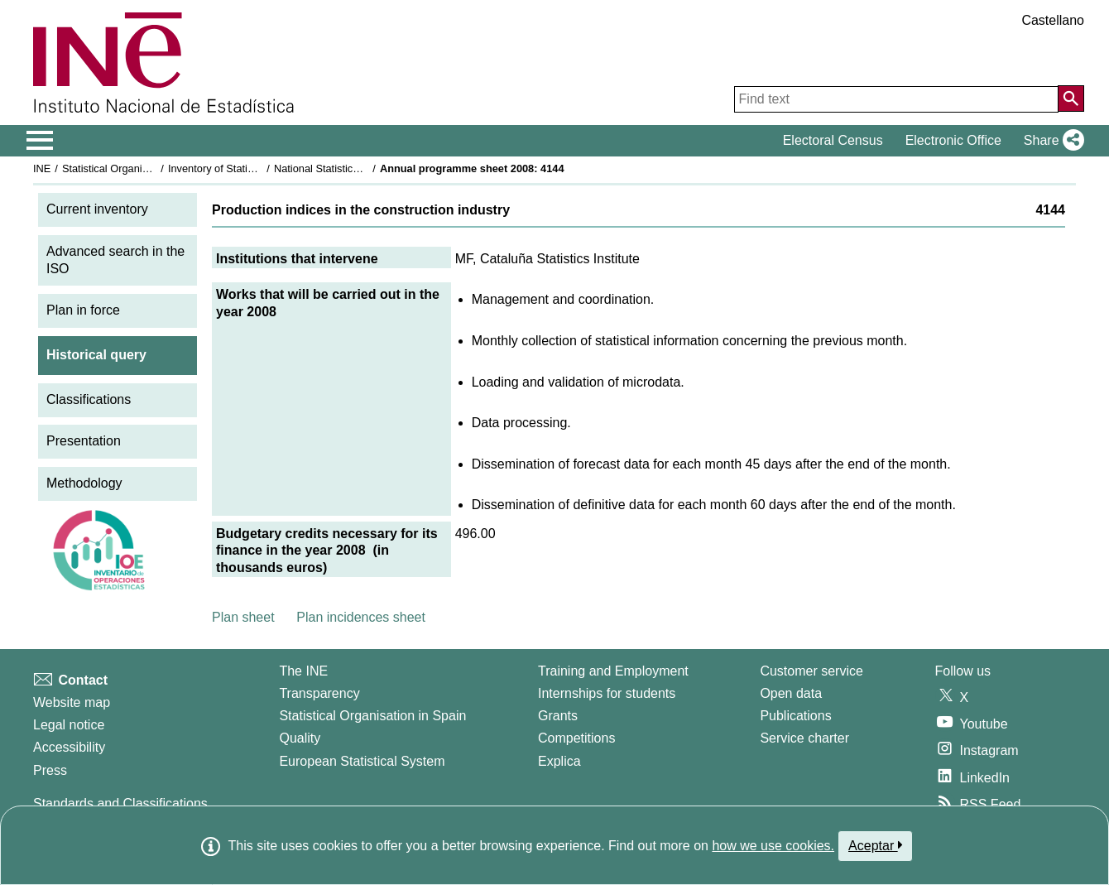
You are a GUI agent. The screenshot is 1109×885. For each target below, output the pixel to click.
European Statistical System (361, 761)
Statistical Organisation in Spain (137, 168)
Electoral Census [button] (833, 140)
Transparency (319, 693)
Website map (71, 702)
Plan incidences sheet (360, 617)
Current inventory (97, 209)
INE (41, 168)
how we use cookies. (773, 846)
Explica (559, 761)
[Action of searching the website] (1071, 98)
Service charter (804, 738)
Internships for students (606, 693)
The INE (303, 671)
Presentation (83, 441)
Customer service (811, 671)
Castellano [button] (1052, 20)
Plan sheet (243, 617)
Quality (299, 738)
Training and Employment (613, 671)
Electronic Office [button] (953, 140)
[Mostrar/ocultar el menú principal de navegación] (40, 141)
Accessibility (69, 747)
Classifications (88, 399)
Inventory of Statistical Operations (247, 168)
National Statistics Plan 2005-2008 (355, 168)
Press (50, 770)
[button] (1050, 141)
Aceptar (875, 845)
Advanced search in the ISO (115, 260)
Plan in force (83, 310)
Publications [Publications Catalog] (795, 716)
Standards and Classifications (120, 803)
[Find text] (896, 99)
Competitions (576, 738)
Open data (791, 693)
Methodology (84, 483)
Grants (558, 716)
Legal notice (68, 725)
